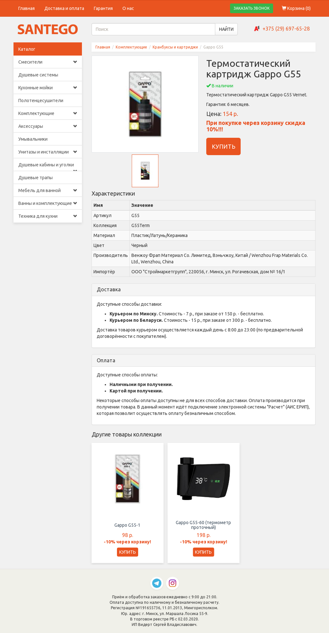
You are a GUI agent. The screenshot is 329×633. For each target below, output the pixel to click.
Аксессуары (47, 126)
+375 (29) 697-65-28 (286, 28)
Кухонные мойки (47, 88)
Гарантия (103, 8)
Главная (26, 8)
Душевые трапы (35, 177)
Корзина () (296, 8)
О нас (128, 8)
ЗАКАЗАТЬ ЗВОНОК (252, 8)
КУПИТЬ (223, 146)
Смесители (47, 62)
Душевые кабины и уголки (47, 166)
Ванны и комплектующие (47, 203)
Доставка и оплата (64, 8)
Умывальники (33, 139)
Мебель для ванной (47, 190)
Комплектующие (47, 113)
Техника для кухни (47, 216)
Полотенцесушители (40, 100)
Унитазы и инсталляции (47, 152)
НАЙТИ (226, 29)
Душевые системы (38, 74)
